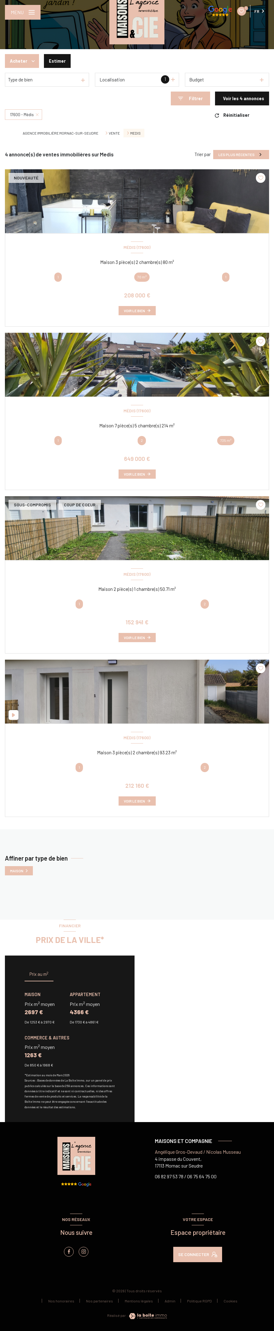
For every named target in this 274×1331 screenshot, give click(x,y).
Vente (114, 133)
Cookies (230, 1301)
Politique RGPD (199, 1301)
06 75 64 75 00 (202, 1176)
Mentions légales (139, 1301)
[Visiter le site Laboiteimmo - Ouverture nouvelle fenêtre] (147, 1316)
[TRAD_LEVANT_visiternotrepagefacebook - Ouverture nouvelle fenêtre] (69, 1252)
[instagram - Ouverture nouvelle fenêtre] (83, 1252)
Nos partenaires (99, 1301)
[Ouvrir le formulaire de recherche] (190, 98)
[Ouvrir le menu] (23, 12)
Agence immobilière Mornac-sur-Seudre (60, 133)
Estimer (57, 61)
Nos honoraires (61, 1301)
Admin (170, 1301)
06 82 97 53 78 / (170, 1176)
